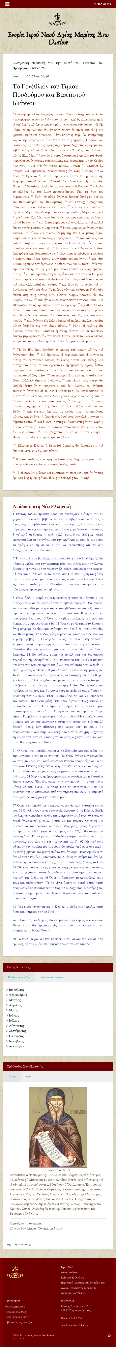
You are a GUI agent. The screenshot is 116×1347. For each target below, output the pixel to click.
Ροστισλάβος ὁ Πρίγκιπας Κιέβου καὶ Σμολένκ (42, 1199)
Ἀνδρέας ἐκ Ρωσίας (45, 1209)
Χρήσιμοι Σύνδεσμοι (73, 1293)
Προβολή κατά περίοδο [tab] (51, 977)
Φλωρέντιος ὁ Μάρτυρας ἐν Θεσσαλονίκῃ (38, 1180)
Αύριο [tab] (28, 1076)
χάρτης (87, 1310)
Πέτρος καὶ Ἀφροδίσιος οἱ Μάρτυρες (75, 1194)
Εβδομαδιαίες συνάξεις (19, 1322)
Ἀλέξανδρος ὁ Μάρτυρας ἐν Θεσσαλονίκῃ (55, 1189)
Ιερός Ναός (67, 1267)
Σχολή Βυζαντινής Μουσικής (78, 1288)
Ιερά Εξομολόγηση (16, 1317)
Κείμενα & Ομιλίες (72, 1277)
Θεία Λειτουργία (15, 1306)
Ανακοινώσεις (69, 1272)
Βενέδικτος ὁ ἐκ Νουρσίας (28, 1175)
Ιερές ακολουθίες (15, 1312)
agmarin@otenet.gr (78, 1325)
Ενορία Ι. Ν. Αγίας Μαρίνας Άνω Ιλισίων (34, 1335)
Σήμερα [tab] (12, 1076)
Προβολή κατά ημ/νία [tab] (19, 977)
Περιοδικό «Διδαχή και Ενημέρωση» (83, 1282)
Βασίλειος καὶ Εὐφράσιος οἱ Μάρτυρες (74, 1175)
